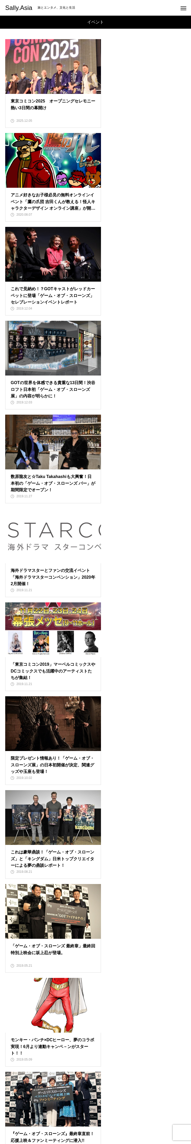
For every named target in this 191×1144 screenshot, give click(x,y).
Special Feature (95, 1094)
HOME (95, 1067)
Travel (95, 1085)
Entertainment (95, 1076)
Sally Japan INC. (95, 1103)
